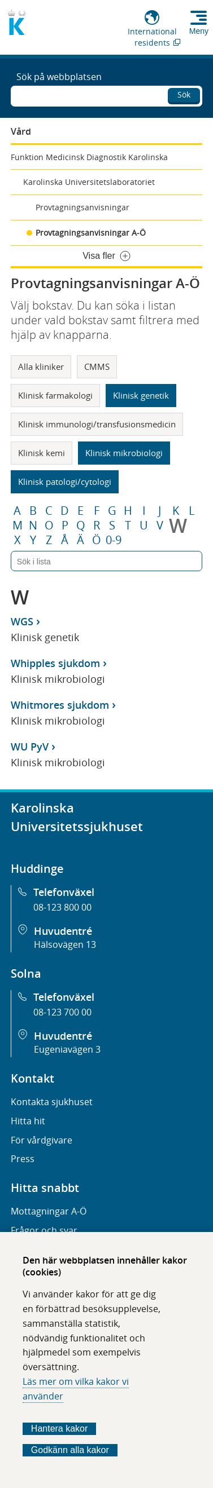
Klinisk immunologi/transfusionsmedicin (97, 424)
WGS (22, 621)
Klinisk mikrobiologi (124, 452)
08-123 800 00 (62, 907)
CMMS (97, 366)
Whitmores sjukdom (60, 705)
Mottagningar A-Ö (48, 1211)
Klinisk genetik (141, 395)
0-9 (113, 540)
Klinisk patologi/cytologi (64, 481)
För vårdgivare (41, 1140)
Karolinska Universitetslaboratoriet (89, 181)
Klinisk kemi (41, 452)
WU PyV (30, 746)
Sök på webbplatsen (59, 76)
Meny (198, 31)
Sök (183, 94)
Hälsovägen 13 (65, 944)
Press (22, 1159)
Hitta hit (28, 1121)
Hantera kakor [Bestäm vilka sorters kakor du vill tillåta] (59, 1428)
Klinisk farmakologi (55, 395)
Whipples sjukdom (55, 663)
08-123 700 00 (62, 1012)
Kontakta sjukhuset (52, 1102)
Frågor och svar (44, 1230)
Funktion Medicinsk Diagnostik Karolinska (89, 157)
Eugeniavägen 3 (67, 1049)
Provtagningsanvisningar (82, 207)
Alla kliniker (41, 366)
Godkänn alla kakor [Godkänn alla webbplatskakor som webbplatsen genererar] (70, 1450)
